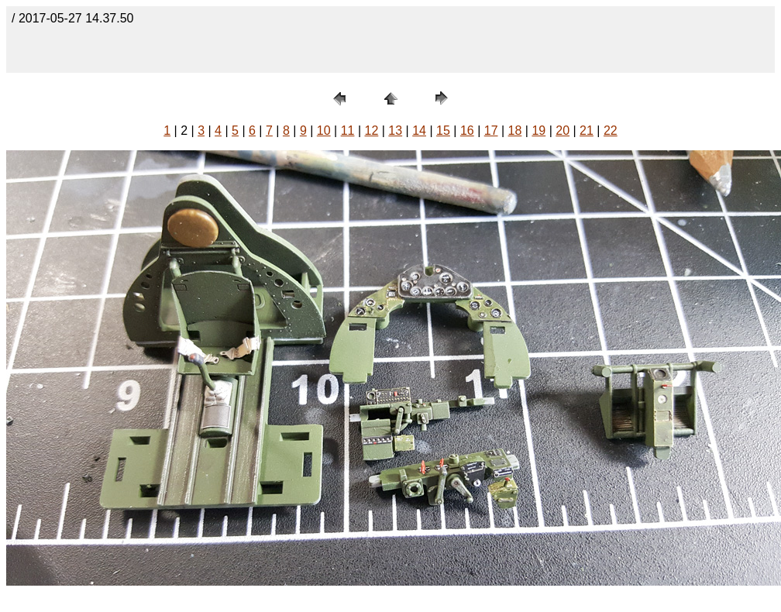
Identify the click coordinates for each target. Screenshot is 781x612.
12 (372, 130)
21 (586, 130)
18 (515, 130)
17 (491, 130)
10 (324, 130)
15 (443, 130)
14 (419, 130)
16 (467, 130)
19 (538, 130)
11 (348, 130)
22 (611, 130)
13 (395, 130)
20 (562, 130)
